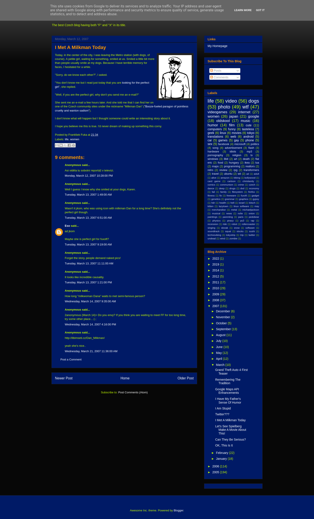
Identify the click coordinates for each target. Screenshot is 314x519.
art (235, 159)
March (220, 365)
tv (252, 155)
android (248, 136)
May (219, 353)
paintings (212, 217)
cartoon (231, 181)
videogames (217, 112)
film (232, 125)
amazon (225, 177)
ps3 (242, 220)
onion (251, 213)
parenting (228, 217)
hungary (234, 162)
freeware (231, 195)
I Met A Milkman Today (80, 47)
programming (232, 166)
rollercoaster (248, 224)
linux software (241, 206)
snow (237, 228)
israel (242, 202)
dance (211, 188)
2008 (216, 300)
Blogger (178, 510)
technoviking (214, 235)
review (223, 170)
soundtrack (214, 231)
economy (254, 188)
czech (252, 184)
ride (225, 224)
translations (215, 136)
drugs (232, 188)
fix (220, 195)
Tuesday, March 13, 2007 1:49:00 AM (88, 194)
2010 (216, 288)
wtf (245, 107)
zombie (233, 238)
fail (213, 192)
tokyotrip (230, 235)
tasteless (248, 129)
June (219, 347)
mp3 (249, 151)
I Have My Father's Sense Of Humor (228, 400)
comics (211, 184)
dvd (242, 188)
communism (226, 184)
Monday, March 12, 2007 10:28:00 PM (89, 175)
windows (213, 159)
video (231, 101)
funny (232, 129)
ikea (247, 162)
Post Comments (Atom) (133, 392)
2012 (216, 276)
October (222, 323)
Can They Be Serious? (230, 439)
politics (255, 144)
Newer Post (64, 378)
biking (237, 177)
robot (234, 224)
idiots (233, 151)
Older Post (185, 378)
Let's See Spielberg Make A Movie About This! (230, 429)
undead (212, 238)
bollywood (249, 177)
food (220, 162)
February (222, 453)
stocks (240, 231)
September (224, 329)
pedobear (254, 217)
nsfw (240, 213)
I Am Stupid (223, 408)
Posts (215, 70)
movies (236, 133)
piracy (230, 220)
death (246, 159)
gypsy (256, 199)
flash (251, 147)
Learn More (243, 10)
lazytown (223, 206)
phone (250, 140)
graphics (243, 199)
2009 (216, 294)
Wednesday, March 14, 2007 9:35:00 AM (90, 301)
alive (213, 177)
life (67, 139)
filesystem (237, 192)
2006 (216, 466)
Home (125, 378)
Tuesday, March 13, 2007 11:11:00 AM (89, 263)
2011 (216, 282)
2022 (216, 258)
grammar (230, 199)
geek (211, 133)
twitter (252, 235)
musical (216, 213)
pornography (215, 155)
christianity (248, 181)
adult (256, 173)
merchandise (219, 209)
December (223, 311)
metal (234, 209)
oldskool (223, 121)
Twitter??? (222, 414)
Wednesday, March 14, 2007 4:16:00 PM (90, 324)
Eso (67, 225)
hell (232, 202)
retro (210, 170)
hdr (213, 202)
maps (215, 166)
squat (228, 231)
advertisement (233, 147)
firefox (251, 192)
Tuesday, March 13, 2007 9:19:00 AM (88, 244)
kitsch (252, 202)
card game (214, 181)
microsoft (240, 144)
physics (216, 220)
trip (242, 235)
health (222, 202)
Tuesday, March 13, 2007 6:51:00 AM (88, 217)
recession (213, 224)
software (250, 228)
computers (215, 129)
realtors (250, 166)
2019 (216, 264)
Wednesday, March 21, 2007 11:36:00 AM (91, 351)
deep (222, 188)
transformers (251, 170)
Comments (219, 77)
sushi (252, 231)
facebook (223, 144)
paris (240, 217)
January (222, 458)
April (219, 358)
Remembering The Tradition (228, 381)
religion (236, 155)
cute (248, 125)
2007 (216, 306)
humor (213, 125)
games (222, 140)
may (256, 206)
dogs (253, 101)
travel (215, 173)
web (233, 136)
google (253, 116)
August (221, 335)
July (219, 341)
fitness (211, 195)
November (223, 317)
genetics (215, 199)
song (215, 147)
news (229, 213)
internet (244, 112)
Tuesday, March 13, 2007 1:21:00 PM (88, 282)
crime (241, 184)
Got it (260, 10)
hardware (213, 151)
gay (236, 140)
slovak (224, 228)
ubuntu (228, 173)
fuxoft (244, 195)
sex (210, 144)
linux (223, 133)
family (223, 192)
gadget (255, 195)
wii (239, 173)
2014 (216, 270)
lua (257, 162)
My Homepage (217, 46)
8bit (226, 159)
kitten (210, 206)
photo (224, 107)
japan (233, 116)
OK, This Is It (224, 445)
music (245, 121)
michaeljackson (250, 209)
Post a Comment (71, 359)
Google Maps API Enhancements (227, 391)
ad (247, 173)
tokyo (250, 133)
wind (222, 238)
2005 (216, 472)
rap (252, 220)
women (74, 139)
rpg (235, 170)
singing (211, 228)
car (210, 140)
